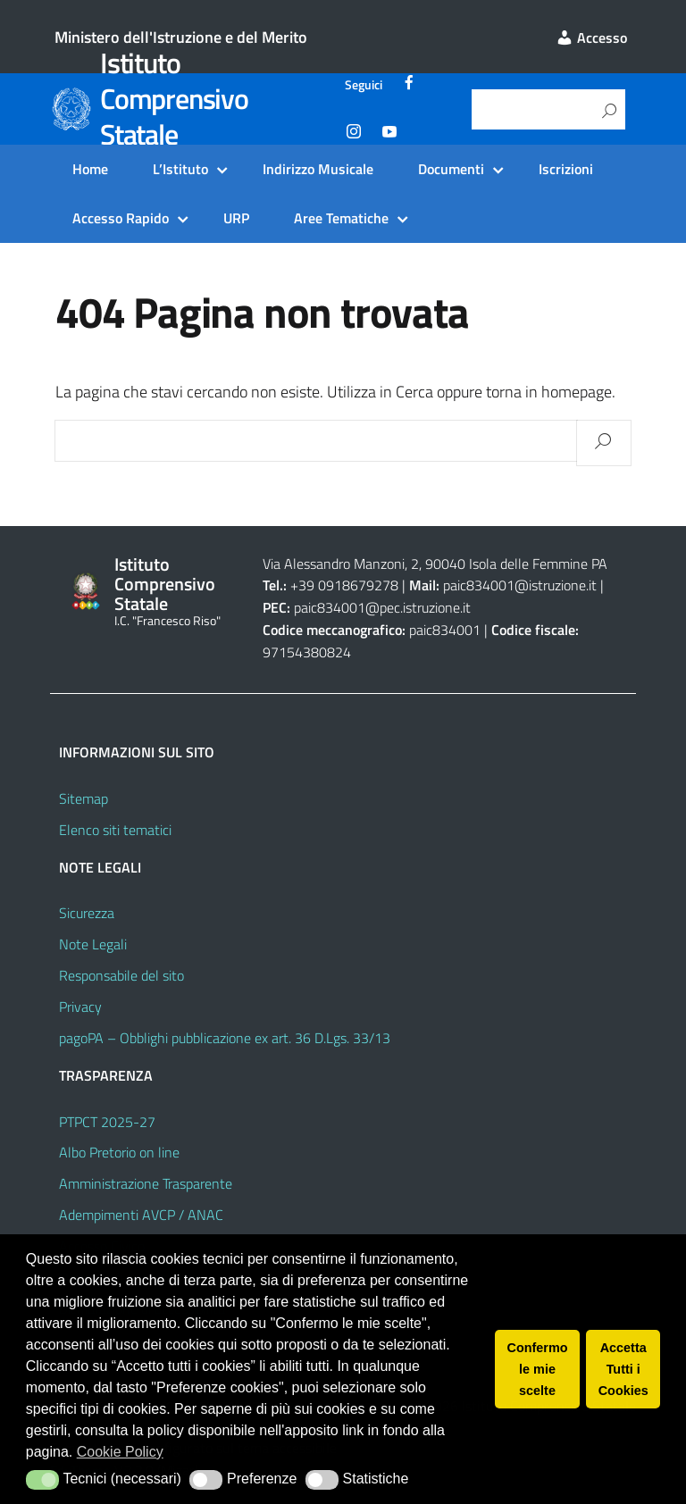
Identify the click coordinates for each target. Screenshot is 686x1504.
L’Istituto (180, 169)
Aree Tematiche (341, 218)
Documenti (451, 169)
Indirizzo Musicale (318, 169)
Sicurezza (86, 912)
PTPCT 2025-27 (107, 1121)
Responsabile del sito (121, 975)
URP (236, 218)
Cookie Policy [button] (120, 1451)
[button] (42, 1480)
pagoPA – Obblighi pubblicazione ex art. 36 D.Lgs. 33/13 (224, 1038)
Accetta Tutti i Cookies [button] (623, 1369)
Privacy (80, 1006)
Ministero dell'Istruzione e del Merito (180, 37)
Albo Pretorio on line (119, 1152)
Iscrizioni (566, 169)
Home (90, 169)
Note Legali (93, 944)
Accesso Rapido (120, 218)
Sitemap (83, 798)
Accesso (591, 37)
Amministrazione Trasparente (145, 1183)
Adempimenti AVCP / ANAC (141, 1214)
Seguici (363, 85)
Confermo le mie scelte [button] (537, 1369)
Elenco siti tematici (115, 829)
